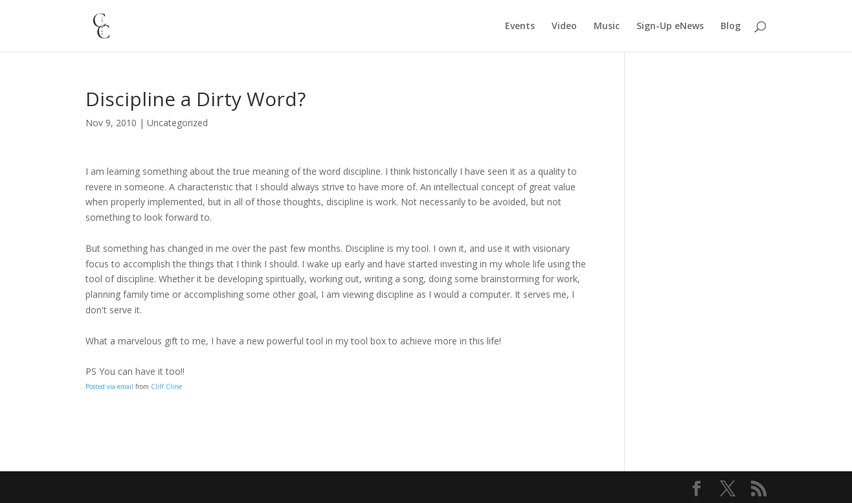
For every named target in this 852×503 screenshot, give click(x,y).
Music (607, 26)
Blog (731, 26)
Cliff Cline (166, 386)
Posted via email (109, 386)
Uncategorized (177, 123)
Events (520, 26)
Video (564, 26)
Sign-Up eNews (670, 26)
